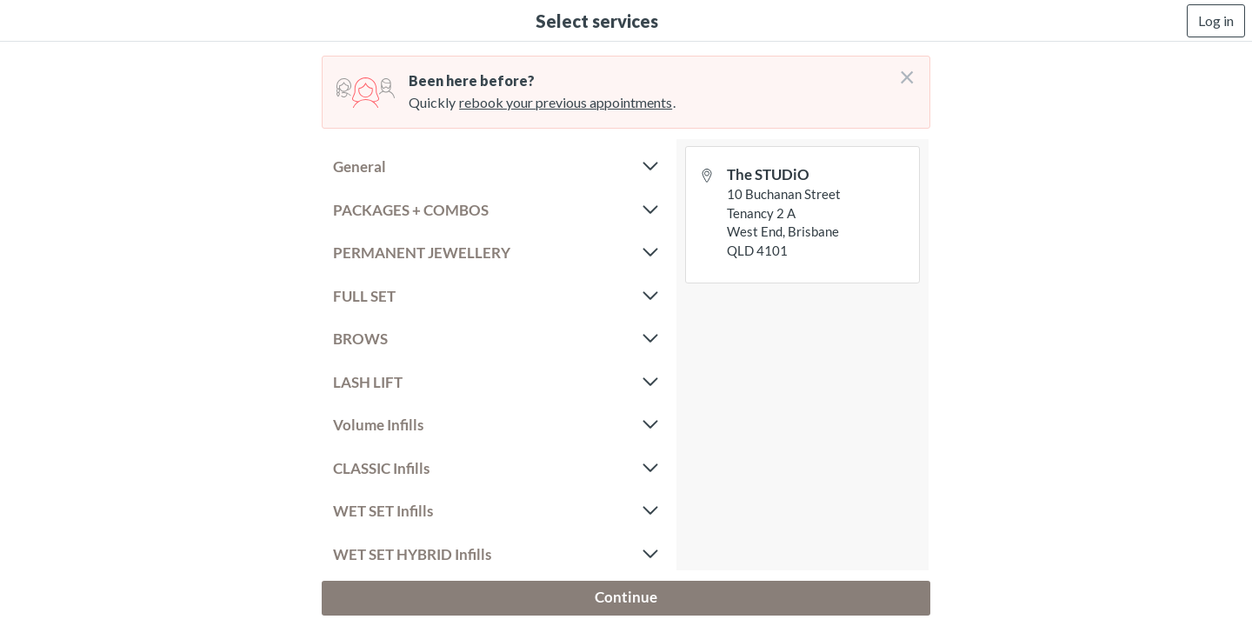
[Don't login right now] (902, 70)
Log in (1216, 20)
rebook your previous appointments (565, 102)
